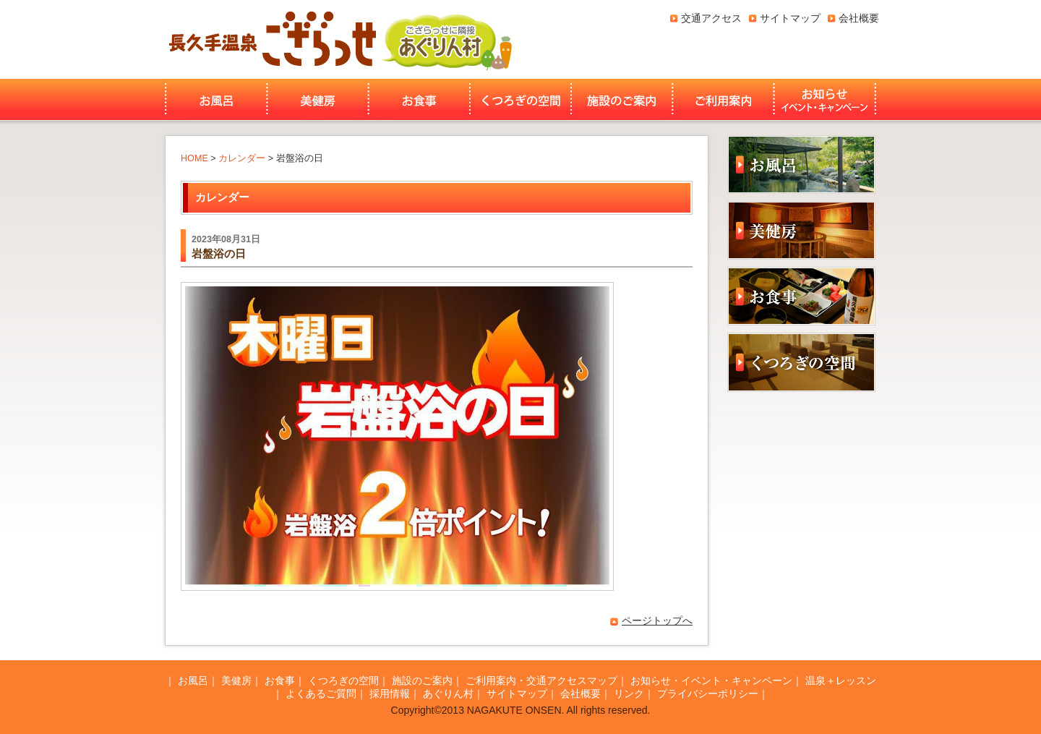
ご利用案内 (723, 100)
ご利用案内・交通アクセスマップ (541, 680)
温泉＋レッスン (840, 680)
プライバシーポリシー (707, 693)
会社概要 (859, 18)
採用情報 (389, 693)
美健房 (318, 100)
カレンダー (241, 158)
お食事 (419, 100)
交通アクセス (711, 18)
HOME (194, 158)
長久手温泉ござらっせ (270, 39)
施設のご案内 (621, 100)
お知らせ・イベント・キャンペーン (826, 100)
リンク (629, 693)
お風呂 (214, 100)
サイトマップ (790, 18)
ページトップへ (657, 620)
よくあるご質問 (321, 693)
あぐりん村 (446, 39)
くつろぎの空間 (520, 100)
